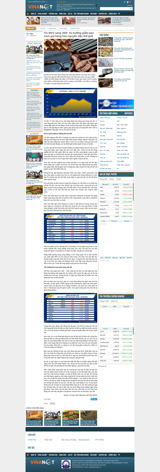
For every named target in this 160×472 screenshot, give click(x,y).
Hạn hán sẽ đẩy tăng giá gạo (123, 58)
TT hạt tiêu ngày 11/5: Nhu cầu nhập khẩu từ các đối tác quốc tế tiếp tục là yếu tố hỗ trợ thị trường (121, 20)
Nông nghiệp (63, 28)
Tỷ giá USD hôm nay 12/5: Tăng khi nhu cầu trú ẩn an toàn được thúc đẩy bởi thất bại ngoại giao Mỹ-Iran (34, 117)
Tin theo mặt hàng (108, 113)
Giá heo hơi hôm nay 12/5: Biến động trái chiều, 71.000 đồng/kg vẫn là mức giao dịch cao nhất (50, 20)
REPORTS (129, 113)
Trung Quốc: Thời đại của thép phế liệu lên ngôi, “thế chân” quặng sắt (123, 39)
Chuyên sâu (103, 14)
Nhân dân (48, 440)
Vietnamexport (84, 440)
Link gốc (47, 399)
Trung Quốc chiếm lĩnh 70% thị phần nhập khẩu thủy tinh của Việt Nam (34, 73)
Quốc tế (114, 301)
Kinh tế (33, 14)
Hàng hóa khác (75, 28)
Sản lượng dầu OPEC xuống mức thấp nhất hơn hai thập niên (34, 57)
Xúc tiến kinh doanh (81, 14)
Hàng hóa (62, 14)
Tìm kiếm (129, 5)
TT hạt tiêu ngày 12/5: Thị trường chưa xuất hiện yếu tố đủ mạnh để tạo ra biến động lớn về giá (88, 424)
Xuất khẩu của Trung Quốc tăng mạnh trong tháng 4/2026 (34, 79)
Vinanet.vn (102, 366)
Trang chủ (28, 14)
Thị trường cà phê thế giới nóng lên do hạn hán (122, 79)
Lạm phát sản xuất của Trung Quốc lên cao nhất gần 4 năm (33, 68)
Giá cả (70, 14)
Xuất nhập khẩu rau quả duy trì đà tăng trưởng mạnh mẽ (33, 197)
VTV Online (99, 440)
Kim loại (42, 28)
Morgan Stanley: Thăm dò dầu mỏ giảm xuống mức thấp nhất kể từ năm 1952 (124, 70)
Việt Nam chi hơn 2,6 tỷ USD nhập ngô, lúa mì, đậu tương (34, 62)
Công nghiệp (42, 14)
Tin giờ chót (61, 2)
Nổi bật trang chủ (34, 43)
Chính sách (113, 14)
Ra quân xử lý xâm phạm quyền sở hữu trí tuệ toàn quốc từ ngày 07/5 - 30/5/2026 (76, 8)
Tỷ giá (118, 179)
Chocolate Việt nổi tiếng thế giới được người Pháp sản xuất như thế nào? (124, 49)
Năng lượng (52, 28)
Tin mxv (52, 403)
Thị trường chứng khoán (112, 296)
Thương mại (53, 14)
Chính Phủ (32, 440)
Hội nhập (93, 14)
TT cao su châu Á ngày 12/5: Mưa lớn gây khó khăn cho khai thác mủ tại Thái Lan (75, 5)
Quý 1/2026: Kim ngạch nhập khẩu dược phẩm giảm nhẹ (33, 84)
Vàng (111, 179)
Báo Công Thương (68, 440)
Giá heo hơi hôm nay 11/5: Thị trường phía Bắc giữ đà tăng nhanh (86, 19)
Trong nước (104, 301)
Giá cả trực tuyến (108, 174)
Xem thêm (119, 13)
